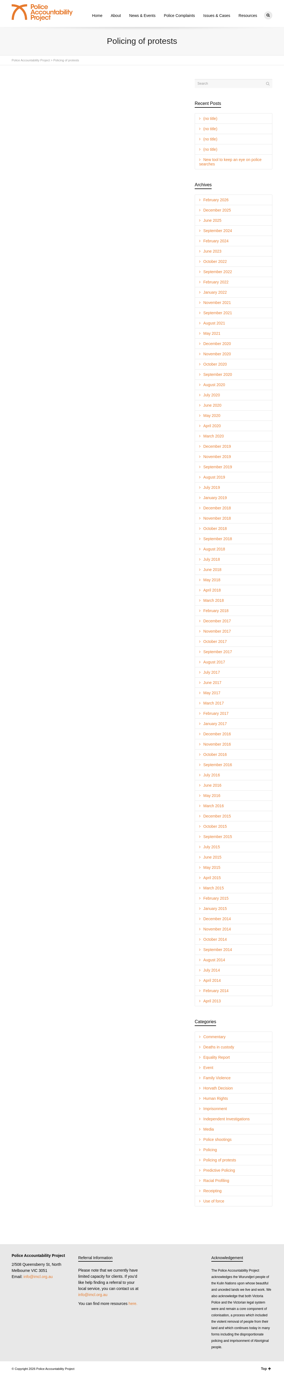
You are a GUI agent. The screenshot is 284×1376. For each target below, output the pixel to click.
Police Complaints (179, 15)
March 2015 (213, 888)
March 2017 (213, 703)
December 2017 (217, 621)
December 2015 (217, 816)
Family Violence (217, 1078)
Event (208, 1067)
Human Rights (215, 1098)
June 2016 (212, 785)
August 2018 (214, 549)
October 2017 (215, 641)
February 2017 (216, 713)
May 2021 (211, 333)
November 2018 (217, 518)
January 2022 (215, 292)
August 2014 (214, 960)
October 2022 (215, 261)
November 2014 (217, 929)
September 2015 (217, 836)
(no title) (210, 118)
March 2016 (213, 806)
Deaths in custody (218, 1047)
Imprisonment (215, 1108)
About (116, 15)
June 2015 (212, 857)
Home (97, 15)
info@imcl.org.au (38, 1276)
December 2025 (217, 210)
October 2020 (215, 364)
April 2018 (212, 590)
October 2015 (215, 826)
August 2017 (214, 662)
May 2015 (211, 867)
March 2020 (213, 436)
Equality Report (216, 1057)
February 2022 (216, 282)
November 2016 (217, 744)
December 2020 (217, 343)
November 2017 (217, 631)
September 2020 (217, 374)
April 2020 (212, 426)
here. (133, 1303)
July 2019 (211, 487)
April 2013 (212, 1001)
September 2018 (217, 539)
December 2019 (217, 446)
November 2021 (217, 302)
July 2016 (211, 775)
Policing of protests (219, 1160)
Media (208, 1129)
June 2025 (212, 220)
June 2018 (212, 569)
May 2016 (211, 795)
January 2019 (215, 497)
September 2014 (217, 949)
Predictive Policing (219, 1170)
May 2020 (211, 415)
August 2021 (214, 323)
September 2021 (217, 313)
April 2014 (212, 980)
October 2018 (215, 528)
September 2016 (217, 765)
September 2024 (217, 230)
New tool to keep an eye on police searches (230, 161)
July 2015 (211, 847)
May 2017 (211, 693)
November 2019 (217, 456)
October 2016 (215, 754)
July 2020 (211, 395)
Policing (210, 1150)
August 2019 (214, 477)
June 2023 (212, 251)
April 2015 (212, 878)
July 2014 (211, 970)
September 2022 (217, 272)
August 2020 (214, 385)
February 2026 (216, 200)
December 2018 (217, 508)
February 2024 (216, 241)
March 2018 (213, 600)
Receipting (212, 1191)
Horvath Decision (218, 1088)
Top (266, 1369)
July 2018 (211, 559)
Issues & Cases (216, 15)
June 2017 (212, 682)
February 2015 (216, 898)
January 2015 (215, 908)
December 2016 (217, 734)
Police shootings (217, 1139)
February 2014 (216, 990)
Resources (248, 15)
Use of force (213, 1201)
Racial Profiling (216, 1180)
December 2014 (217, 919)
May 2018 (211, 580)
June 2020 (212, 405)
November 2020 (217, 354)
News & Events (142, 15)
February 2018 (216, 610)
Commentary (214, 1037)
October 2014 (215, 939)
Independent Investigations (226, 1119)
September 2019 (217, 467)
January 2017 (215, 723)
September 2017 (217, 652)
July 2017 (211, 672)
